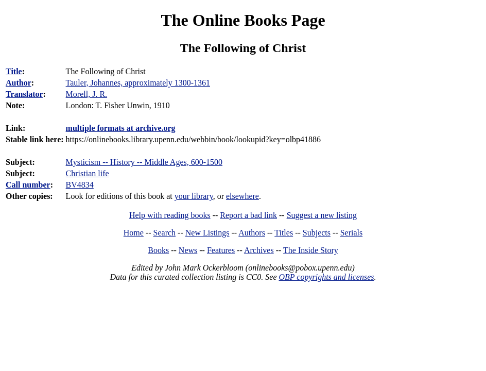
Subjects (317, 232)
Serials (351, 232)
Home (134, 232)
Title (14, 71)
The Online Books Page (243, 20)
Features (221, 250)
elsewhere (242, 196)
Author (18, 82)
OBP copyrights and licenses (326, 277)
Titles (283, 232)
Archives (259, 250)
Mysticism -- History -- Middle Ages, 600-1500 (144, 162)
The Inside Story (310, 250)
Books (158, 250)
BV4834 (80, 184)
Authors (251, 232)
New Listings (207, 232)
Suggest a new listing (322, 215)
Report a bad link (248, 215)
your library (194, 196)
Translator (24, 94)
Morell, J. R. (86, 94)
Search (164, 232)
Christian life (87, 173)
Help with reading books (170, 215)
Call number (28, 184)
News (188, 250)
